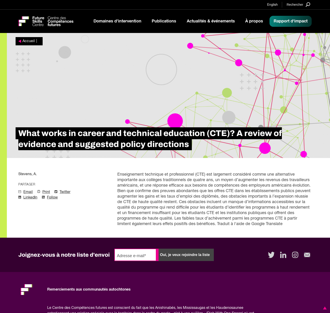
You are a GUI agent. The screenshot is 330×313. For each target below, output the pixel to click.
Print (46, 192)
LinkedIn (30, 197)
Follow (52, 197)
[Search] (298, 4)
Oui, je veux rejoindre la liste (185, 255)
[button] (324, 308)
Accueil (28, 41)
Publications (164, 21)
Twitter (65, 192)
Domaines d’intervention (117, 21)
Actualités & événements (211, 21)
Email (28, 192)
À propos (254, 21)
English (272, 4)
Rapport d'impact (291, 21)
